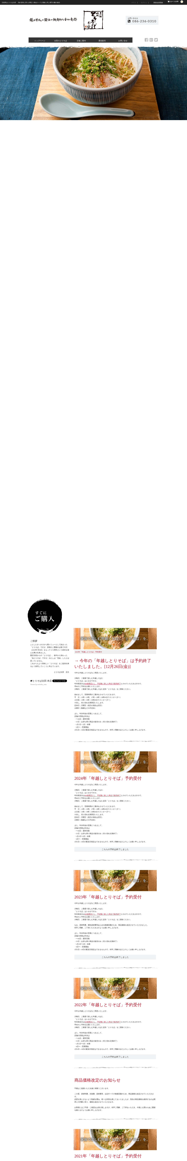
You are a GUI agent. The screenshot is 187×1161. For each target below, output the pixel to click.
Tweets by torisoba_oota (38, 684)
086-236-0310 (142, 21)
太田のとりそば (60, 40)
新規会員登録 (158, 2)
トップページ (39, 40)
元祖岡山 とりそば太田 (93, 20)
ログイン (144, 2)
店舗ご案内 (80, 40)
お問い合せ (122, 40)
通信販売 (101, 40)
